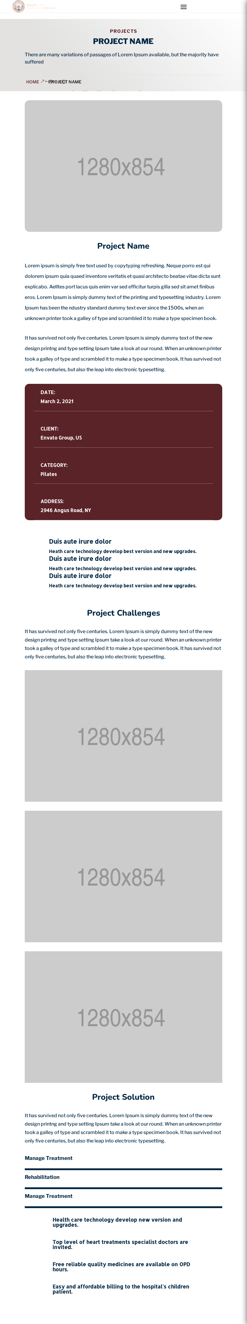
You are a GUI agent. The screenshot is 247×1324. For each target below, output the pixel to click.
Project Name (65, 81)
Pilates (48, 474)
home (32, 81)
